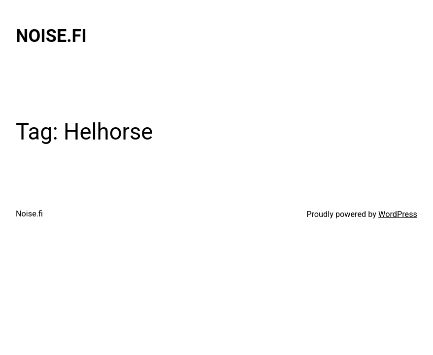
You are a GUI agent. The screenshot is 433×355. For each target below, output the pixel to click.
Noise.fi (51, 36)
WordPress (397, 214)
